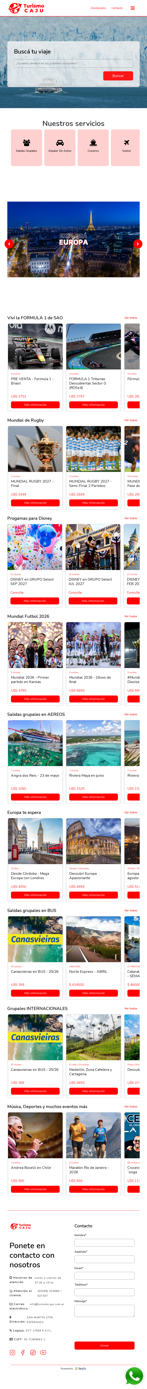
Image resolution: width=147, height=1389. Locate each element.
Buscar (118, 75)
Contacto (117, 8)
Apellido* (81, 1252)
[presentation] (104, 1329)
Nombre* (80, 1235)
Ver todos (130, 318)
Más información (35, 405)
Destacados (98, 8)
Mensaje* (81, 1301)
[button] (9, 244)
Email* (79, 1268)
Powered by (73, 1368)
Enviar (105, 1346)
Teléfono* (81, 1285)
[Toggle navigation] (133, 8)
